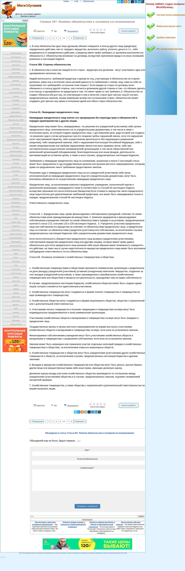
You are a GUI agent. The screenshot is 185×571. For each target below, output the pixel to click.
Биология (16, 81)
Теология (16, 277)
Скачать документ (128, 31)
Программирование (15, 238)
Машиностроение (16, 194)
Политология (15, 230)
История (16, 147)
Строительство (16, 273)
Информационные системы (15, 139)
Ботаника (16, 88)
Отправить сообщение (87, 506)
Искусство (15, 143)
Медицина (15, 198)
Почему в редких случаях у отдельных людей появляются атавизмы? (73, 524)
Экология (16, 316)
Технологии (16, 281)
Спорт (16, 265)
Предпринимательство (16, 77)
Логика (16, 175)
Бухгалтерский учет (15, 92)
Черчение (16, 312)
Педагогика (16, 226)
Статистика (16, 269)
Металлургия (15, 206)
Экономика (16, 320)
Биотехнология (16, 84)
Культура (16, 163)
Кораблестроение (16, 155)
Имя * (87, 450)
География (16, 100)
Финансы (16, 305)
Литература (16, 171)
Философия (16, 301)
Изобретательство (16, 128)
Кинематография (16, 151)
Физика (15, 293)
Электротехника (15, 324)
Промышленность (16, 246)
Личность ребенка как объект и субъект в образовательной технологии (102, 524)
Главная (66, 1)
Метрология (16, 210)
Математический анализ (15, 187)
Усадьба (16, 289)
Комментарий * (87, 468)
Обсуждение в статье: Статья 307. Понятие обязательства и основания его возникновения (89, 433)
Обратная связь (88, 1)
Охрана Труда (16, 222)
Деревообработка (16, 116)
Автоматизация (16, 53)
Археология (16, 65)
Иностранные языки (16, 132)
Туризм (15, 285)
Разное (15, 257)
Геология (16, 104)
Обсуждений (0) (72, 31)
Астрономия (16, 73)
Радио (16, 253)
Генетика (16, 96)
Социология (16, 261)
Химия (16, 308)
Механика (16, 214)
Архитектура (16, 69)
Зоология (16, 124)
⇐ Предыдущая (36, 38)
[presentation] (51, 498)
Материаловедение (16, 191)
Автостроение (16, 57)
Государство (16, 108)
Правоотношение (16, 234)
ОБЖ (16, 218)
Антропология (16, 61)
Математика (16, 183)
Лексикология (16, 167)
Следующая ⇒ (80, 38)
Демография (16, 112)
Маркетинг (15, 179)
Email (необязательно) (87, 459)
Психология (16, 250)
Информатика (16, 136)
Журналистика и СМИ (15, 120)
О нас (76, 1)
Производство (16, 242)
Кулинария (16, 159)
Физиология (16, 297)
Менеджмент (15, 202)
